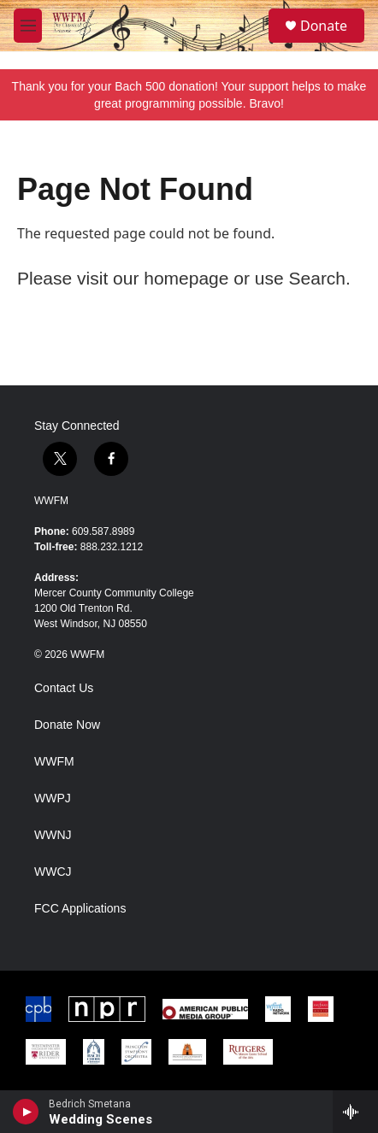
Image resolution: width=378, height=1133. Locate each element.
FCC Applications (80, 908)
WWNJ (53, 835)
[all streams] (355, 1111)
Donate (323, 25)
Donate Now (67, 725)
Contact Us (63, 688)
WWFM (51, 501)
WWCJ (53, 872)
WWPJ (52, 798)
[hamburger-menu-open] (28, 26)
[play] (26, 1111)
